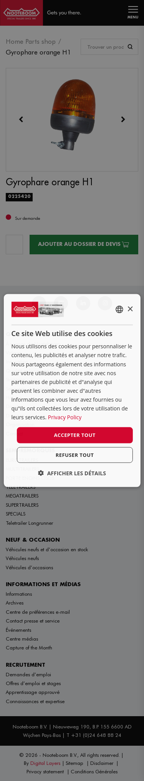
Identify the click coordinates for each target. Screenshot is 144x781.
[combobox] (119, 309)
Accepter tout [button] (74, 435)
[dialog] (71, 390)
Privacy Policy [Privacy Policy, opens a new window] (64, 417)
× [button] (130, 309)
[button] (72, 472)
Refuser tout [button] (75, 454)
